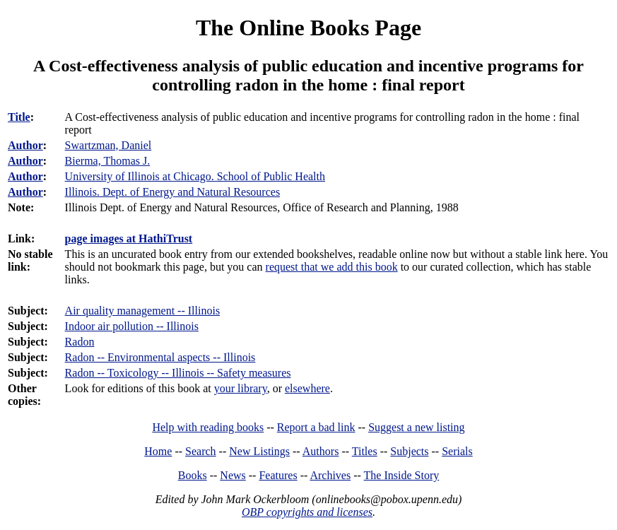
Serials (457, 451)
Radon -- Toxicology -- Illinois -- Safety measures (178, 373)
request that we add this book (332, 267)
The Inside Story (402, 475)
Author (25, 145)
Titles (364, 451)
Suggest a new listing (416, 427)
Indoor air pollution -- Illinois (132, 326)
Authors (320, 451)
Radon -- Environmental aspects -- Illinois (160, 357)
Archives (330, 475)
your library (240, 388)
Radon (80, 342)
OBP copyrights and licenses (307, 512)
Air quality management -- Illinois (143, 311)
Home (158, 451)
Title (19, 117)
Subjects (409, 451)
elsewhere (307, 388)
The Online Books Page (308, 27)
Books (192, 475)
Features (278, 475)
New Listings (259, 451)
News (232, 475)
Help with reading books (208, 427)
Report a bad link (316, 427)
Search (200, 451)
